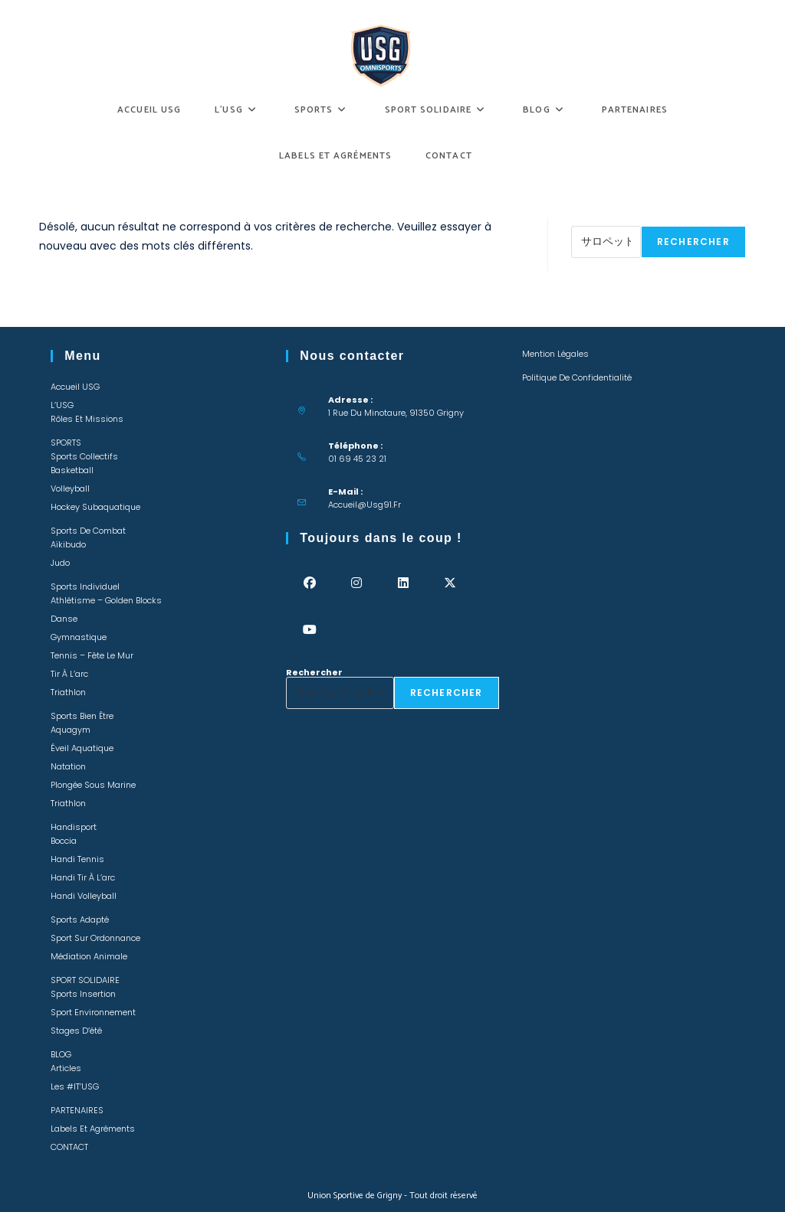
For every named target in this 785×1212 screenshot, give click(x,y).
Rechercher (599, 221)
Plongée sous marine (93, 785)
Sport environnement (93, 1012)
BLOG (61, 1054)
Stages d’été (76, 1030)
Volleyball (70, 488)
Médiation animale (89, 956)
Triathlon (68, 692)
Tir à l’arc (69, 674)
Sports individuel (85, 586)
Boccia (64, 841)
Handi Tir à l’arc (83, 877)
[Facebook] (309, 583)
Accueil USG (75, 387)
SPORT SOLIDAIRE (85, 980)
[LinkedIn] (403, 583)
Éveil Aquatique (82, 748)
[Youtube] (309, 630)
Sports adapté (80, 919)
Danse (64, 619)
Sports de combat (88, 530)
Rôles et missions (87, 419)
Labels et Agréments (93, 1128)
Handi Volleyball (84, 896)
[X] (450, 583)
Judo (60, 563)
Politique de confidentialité (577, 377)
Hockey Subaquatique (95, 507)
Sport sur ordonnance (95, 938)
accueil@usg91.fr (364, 504)
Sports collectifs (84, 456)
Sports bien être (82, 716)
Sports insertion (83, 994)
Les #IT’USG (75, 1086)
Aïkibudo (68, 544)
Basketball (72, 470)
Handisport (74, 827)
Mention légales (555, 354)
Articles (66, 1068)
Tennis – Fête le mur (92, 655)
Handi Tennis (77, 859)
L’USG (62, 405)
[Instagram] (356, 583)
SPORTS (66, 442)
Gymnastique (79, 637)
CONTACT (69, 1147)
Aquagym (70, 730)
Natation (68, 766)
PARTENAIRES (77, 1110)
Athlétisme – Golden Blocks (106, 600)
